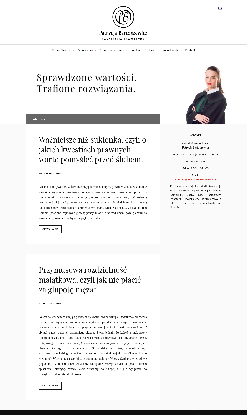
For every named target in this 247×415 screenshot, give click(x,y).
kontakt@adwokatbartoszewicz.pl (195, 179)
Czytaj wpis (50, 229)
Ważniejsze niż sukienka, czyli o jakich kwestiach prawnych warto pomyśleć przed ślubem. (92, 149)
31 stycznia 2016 (50, 303)
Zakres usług (85, 50)
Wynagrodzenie (113, 50)
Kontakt (190, 50)
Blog (151, 50)
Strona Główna (61, 50)
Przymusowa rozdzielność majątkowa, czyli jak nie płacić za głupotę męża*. (90, 279)
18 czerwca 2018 (50, 173)
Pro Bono (136, 50)
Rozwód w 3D (170, 50)
